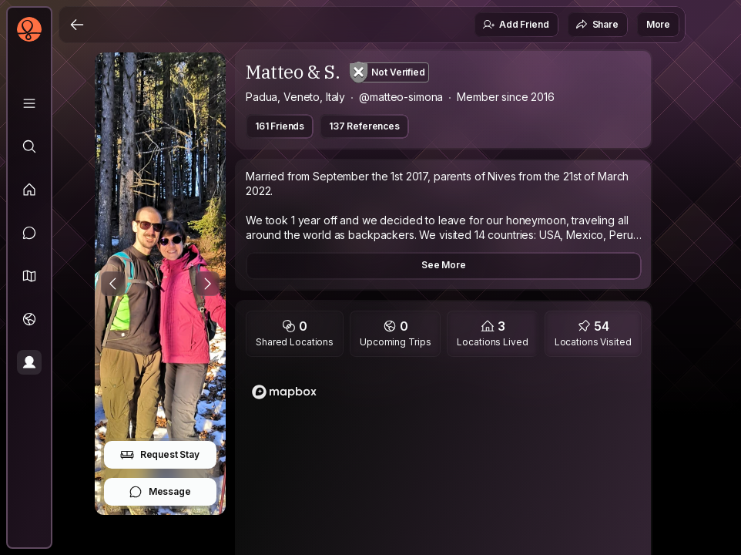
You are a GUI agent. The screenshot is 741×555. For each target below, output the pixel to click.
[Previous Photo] (113, 283)
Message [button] (160, 492)
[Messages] (29, 232)
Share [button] (597, 24)
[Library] (29, 103)
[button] (29, 276)
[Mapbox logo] (284, 392)
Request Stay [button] (160, 455)
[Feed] (29, 189)
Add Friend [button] (515, 24)
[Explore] (29, 146)
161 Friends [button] (279, 126)
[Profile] (29, 362)
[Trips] (29, 319)
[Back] (77, 24)
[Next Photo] (207, 283)
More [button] (658, 24)
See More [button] (443, 265)
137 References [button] (364, 126)
